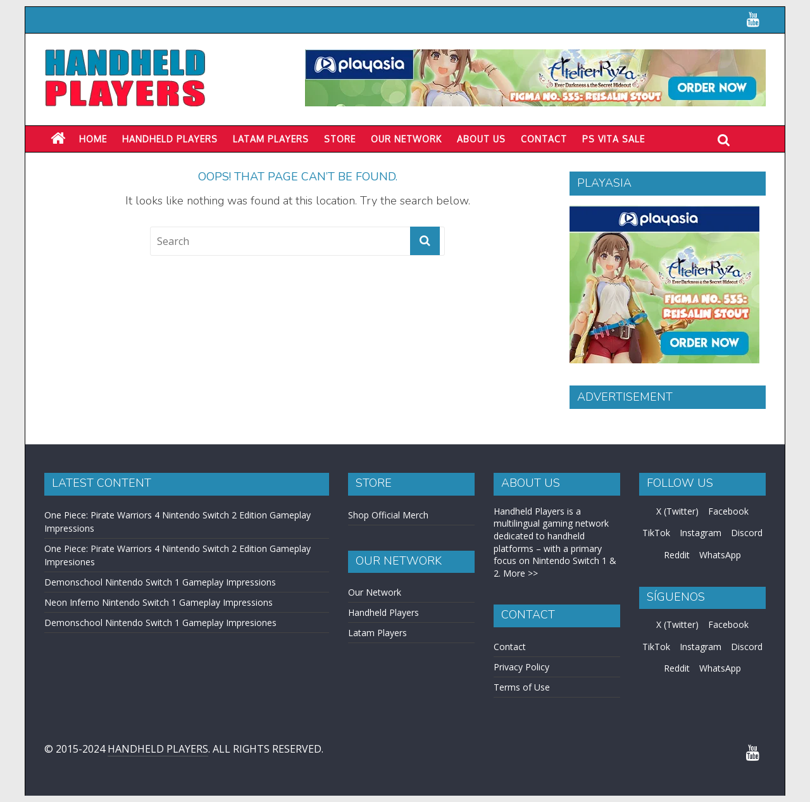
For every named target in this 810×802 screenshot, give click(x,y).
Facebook (728, 511)
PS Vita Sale (613, 139)
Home (93, 139)
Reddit (677, 555)
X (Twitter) (677, 511)
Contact (544, 139)
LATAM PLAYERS (271, 139)
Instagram (700, 533)
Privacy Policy (521, 667)
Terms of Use (522, 687)
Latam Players (377, 633)
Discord (747, 533)
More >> (520, 573)
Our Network (406, 139)
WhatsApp (720, 555)
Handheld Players (170, 139)
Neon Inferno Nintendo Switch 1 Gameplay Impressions (158, 602)
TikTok (656, 533)
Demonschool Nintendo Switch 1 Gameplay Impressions (160, 582)
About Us (481, 139)
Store (340, 139)
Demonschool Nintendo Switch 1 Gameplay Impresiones (160, 623)
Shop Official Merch (388, 515)
